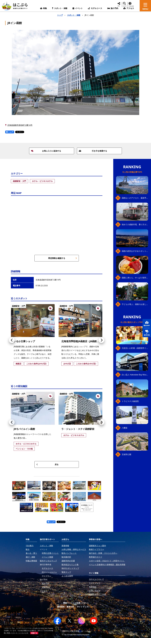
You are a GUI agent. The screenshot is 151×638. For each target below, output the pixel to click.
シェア (9, 132)
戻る (47, 464)
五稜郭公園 (126, 454)
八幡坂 (124, 428)
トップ (60, 15)
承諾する (34, 633)
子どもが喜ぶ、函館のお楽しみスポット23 (135, 304)
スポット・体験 (73, 15)
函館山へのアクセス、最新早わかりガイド (135, 198)
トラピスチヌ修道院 (130, 401)
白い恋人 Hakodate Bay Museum (135, 374)
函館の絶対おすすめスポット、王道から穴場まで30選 (135, 251)
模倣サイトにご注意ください (75, 603)
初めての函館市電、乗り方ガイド (135, 224)
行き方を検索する (93, 151)
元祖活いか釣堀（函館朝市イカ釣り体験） (135, 348)
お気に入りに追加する (46, 151)
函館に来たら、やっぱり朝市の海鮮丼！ (135, 277)
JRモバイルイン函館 (24, 429)
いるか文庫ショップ (24, 341)
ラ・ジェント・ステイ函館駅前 (77, 429)
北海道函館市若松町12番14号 (19, 125)
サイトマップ (82, 606)
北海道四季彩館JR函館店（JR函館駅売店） (83, 341)
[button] (12, 340)
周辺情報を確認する (62, 258)
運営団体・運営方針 (65, 606)
